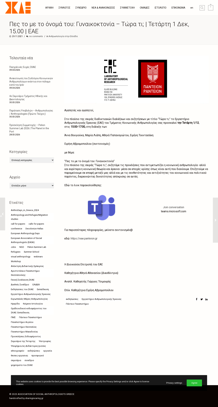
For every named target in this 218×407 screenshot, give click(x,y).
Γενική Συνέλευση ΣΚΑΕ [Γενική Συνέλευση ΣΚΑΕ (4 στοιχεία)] (22, 280)
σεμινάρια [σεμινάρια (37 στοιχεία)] (16, 360)
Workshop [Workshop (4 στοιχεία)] (16, 261)
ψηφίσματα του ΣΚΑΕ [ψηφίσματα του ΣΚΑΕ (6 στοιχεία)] (22, 365)
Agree (194, 383)
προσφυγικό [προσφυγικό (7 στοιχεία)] (38, 355)
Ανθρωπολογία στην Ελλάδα (63, 36)
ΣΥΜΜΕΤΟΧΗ (127, 7)
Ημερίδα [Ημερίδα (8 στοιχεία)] (15, 303)
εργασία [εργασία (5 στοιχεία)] (47, 350)
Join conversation (173, 207)
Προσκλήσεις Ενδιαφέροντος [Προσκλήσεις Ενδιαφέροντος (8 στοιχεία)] (26, 336)
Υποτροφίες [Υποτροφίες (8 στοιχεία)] (45, 341)
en (191, 7)
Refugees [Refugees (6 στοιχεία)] (15, 252)
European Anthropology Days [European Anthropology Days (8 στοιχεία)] (25, 233)
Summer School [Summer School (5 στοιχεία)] (31, 252)
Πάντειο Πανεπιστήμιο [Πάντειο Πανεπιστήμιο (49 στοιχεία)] (30, 317)
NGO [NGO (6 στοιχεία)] (21, 247)
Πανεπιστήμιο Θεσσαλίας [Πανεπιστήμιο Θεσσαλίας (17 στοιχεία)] (24, 327)
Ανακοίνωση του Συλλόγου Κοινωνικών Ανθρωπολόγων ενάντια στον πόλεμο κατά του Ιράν (31, 81)
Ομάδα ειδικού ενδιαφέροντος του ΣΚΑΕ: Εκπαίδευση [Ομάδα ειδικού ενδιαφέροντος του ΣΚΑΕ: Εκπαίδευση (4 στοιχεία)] (28, 310)
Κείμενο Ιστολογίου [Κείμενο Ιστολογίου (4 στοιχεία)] (33, 303)
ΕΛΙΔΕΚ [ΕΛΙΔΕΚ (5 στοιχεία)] (36, 284)
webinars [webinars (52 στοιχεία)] (38, 256)
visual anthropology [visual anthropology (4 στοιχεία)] (20, 256)
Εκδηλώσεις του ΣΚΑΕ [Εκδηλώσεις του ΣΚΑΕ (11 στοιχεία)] (22, 289)
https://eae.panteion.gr (84, 238)
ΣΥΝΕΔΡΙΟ (81, 7)
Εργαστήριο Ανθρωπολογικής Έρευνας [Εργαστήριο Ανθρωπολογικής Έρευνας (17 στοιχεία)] (31, 294)
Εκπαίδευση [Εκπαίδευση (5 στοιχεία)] (43, 289)
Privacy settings (174, 383)
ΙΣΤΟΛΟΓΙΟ (160, 7)
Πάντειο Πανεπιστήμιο (77, 304)
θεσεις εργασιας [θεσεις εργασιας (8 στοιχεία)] (19, 355)
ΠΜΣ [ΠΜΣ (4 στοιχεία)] (13, 317)
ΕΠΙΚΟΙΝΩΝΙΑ (178, 7)
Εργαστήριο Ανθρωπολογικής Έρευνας (101, 299)
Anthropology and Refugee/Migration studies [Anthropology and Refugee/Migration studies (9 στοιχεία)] (29, 217)
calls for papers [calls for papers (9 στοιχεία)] (36, 224)
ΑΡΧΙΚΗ (49, 7)
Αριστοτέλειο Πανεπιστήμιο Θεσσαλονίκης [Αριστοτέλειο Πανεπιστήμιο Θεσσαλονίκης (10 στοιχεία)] (25, 273)
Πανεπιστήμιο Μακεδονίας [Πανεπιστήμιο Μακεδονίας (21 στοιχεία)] (24, 331)
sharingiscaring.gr (34, 398)
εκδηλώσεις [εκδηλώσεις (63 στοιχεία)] (34, 350)
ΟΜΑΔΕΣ (145, 7)
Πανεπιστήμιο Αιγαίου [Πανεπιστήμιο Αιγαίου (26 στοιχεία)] (22, 322)
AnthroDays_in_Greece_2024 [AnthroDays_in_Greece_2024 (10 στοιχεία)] (25, 210)
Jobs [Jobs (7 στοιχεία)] (13, 247)
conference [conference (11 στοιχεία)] (16, 228)
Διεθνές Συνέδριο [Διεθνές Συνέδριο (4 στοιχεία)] (20, 284)
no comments (36, 36)
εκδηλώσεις (72, 299)
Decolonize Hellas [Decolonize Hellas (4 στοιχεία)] (34, 228)
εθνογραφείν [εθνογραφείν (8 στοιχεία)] (17, 350)
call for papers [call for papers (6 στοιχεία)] (18, 224)
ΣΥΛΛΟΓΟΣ (64, 7)
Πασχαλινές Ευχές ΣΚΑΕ (22, 67)
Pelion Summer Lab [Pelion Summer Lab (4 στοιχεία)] (36, 247)
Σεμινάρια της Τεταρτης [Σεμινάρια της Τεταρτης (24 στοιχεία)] (23, 341)
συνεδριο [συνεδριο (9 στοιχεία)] (29, 360)
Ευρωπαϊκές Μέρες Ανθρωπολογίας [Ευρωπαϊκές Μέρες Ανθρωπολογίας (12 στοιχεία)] (29, 299)
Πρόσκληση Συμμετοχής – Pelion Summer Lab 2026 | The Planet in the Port (29, 128)
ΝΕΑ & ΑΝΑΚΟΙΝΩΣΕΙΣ (103, 7)
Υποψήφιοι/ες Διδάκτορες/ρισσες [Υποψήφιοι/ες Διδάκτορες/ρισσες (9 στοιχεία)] (28, 346)
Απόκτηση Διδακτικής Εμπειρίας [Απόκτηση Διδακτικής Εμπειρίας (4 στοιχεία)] (27, 266)
